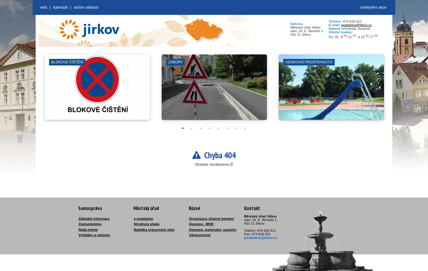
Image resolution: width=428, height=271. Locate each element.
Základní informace (94, 218)
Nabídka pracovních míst (154, 229)
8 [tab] (245, 128)
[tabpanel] (97, 90)
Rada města (88, 229)
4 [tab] (210, 128)
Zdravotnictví (199, 235)
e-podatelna (143, 218)
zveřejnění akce (373, 7)
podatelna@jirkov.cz (356, 25)
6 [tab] (227, 128)
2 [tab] (192, 128)
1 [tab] (183, 128)
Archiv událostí (86, 7)
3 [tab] (201, 128)
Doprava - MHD (201, 224)
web (43, 7)
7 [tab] (236, 128)
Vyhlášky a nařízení (94, 235)
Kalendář (60, 7)
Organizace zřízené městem (211, 218)
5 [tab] (218, 128)
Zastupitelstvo (90, 224)
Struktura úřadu (146, 224)
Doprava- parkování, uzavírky (213, 229)
